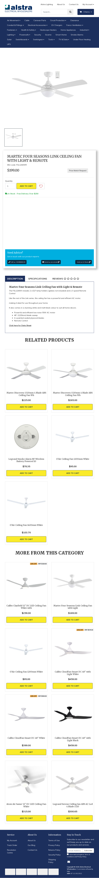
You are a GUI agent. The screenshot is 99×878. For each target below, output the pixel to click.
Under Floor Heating (81, 39)
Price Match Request (77, 170)
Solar (9, 39)
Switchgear (38, 39)
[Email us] (68, 861)
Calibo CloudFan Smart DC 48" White (26, 738)
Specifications (37, 278)
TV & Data (63, 39)
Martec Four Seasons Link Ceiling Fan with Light (72, 606)
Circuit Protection (57, 20)
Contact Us (74, 4)
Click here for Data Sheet (20, 325)
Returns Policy (54, 850)
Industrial (84, 30)
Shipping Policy (52, 860)
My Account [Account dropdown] (87, 4)
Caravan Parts (40, 20)
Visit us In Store (83, 262)
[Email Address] (75, 850)
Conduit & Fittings (14, 25)
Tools (50, 39)
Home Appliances (68, 30)
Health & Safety (28, 30)
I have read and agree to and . (78, 855)
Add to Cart (26, 186)
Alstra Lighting (47, 4)
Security (37, 35)
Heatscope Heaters (48, 30)
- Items (85, 12)
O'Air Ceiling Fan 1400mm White (26, 525)
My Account (12, 840)
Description (15, 278)
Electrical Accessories (37, 25)
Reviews (65, 278)
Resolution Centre (11, 851)
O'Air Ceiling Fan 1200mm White (72, 459)
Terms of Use (54, 840)
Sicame (48, 35)
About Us (61, 4)
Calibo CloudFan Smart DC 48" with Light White (73, 673)
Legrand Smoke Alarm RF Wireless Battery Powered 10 (26, 460)
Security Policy (54, 855)
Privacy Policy (54, 845)
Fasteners (11, 30)
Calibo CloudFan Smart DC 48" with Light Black (73, 739)
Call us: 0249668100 (17, 262)
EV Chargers (57, 25)
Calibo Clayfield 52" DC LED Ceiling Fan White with (26, 606)
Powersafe (24, 35)
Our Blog (31, 845)
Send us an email (50, 262)
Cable (26, 20)
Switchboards (21, 39)
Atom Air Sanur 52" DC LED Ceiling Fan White (26, 805)
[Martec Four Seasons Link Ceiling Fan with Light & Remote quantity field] (10, 186)
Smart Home (61, 35)
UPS (9, 44)
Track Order (12, 845)
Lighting (10, 35)
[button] (41, 186)
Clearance (74, 20)
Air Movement (13, 20)
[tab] (15, 279)
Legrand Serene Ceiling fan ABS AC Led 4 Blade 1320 (73, 805)
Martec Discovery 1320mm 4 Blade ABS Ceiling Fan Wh (26, 394)
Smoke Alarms (77, 35)
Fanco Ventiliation (74, 25)
